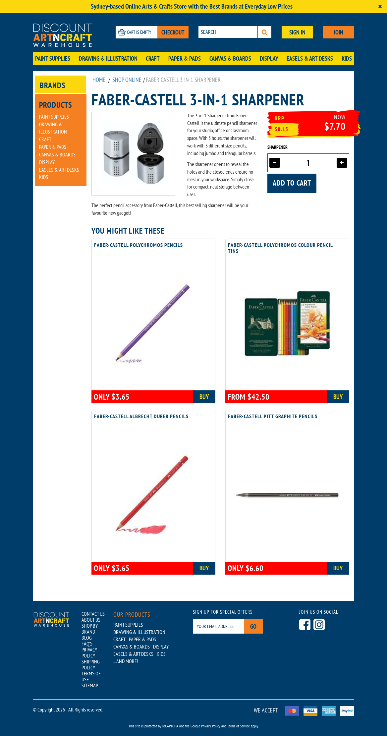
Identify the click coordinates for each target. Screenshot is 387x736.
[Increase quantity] (342, 163)
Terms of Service (238, 725)
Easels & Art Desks (310, 58)
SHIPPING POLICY (91, 664)
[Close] (380, 6)
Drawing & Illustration (108, 58)
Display (269, 58)
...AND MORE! (125, 661)
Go (253, 626)
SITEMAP (90, 685)
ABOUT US (91, 619)
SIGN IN (297, 32)
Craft (153, 58)
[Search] (264, 32)
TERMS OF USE (91, 676)
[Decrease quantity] (274, 163)
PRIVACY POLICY (89, 652)
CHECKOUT (173, 32)
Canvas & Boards (230, 58)
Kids (347, 58)
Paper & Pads (184, 58)
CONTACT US (93, 613)
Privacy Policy (210, 725)
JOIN (338, 32)
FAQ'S (87, 643)
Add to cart (292, 183)
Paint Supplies (52, 58)
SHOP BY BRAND (90, 628)
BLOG (87, 637)
